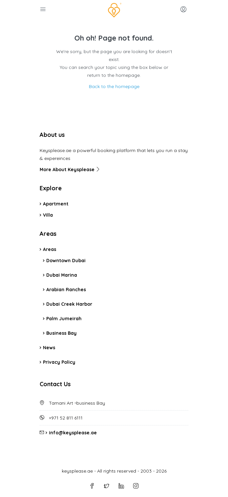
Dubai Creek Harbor (69, 304)
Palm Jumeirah (64, 319)
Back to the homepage (114, 86)
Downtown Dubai (66, 261)
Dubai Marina (61, 275)
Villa (48, 215)
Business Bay (61, 333)
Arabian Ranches (66, 290)
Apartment (55, 204)
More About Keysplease (70, 169)
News (49, 348)
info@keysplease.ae (73, 433)
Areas (49, 249)
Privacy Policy (59, 362)
